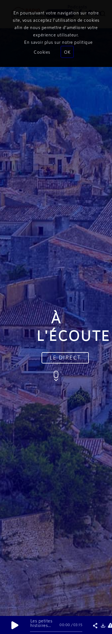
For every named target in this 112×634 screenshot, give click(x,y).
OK (67, 52)
